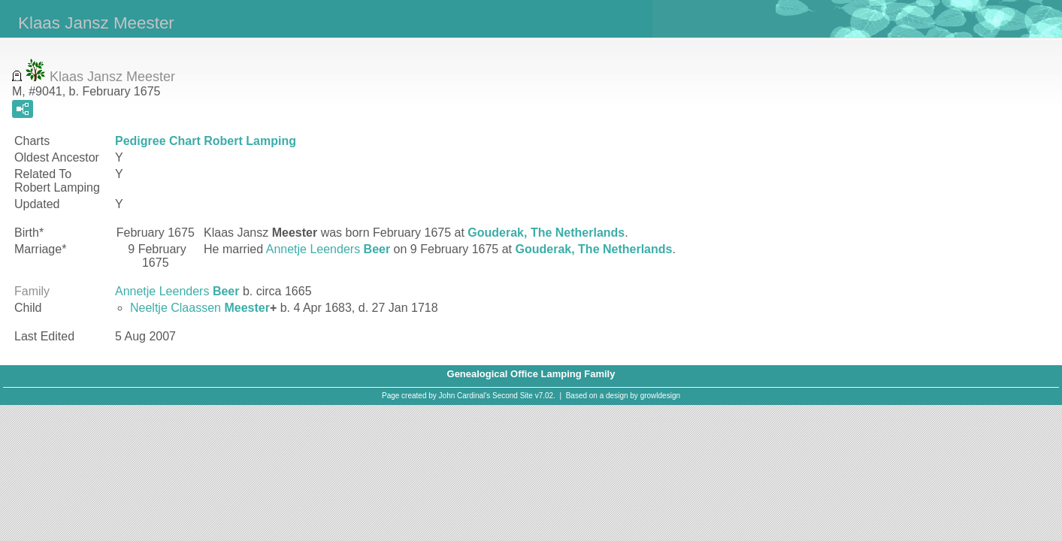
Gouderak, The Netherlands (546, 232)
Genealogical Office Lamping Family (531, 373)
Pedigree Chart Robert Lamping (205, 140)
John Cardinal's (465, 395)
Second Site (512, 395)
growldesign (660, 395)
